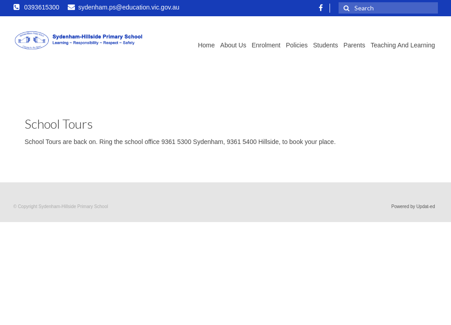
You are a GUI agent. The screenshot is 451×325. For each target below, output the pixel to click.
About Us (233, 45)
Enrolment (265, 45)
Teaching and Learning (403, 45)
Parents (354, 45)
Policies (296, 45)
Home (206, 45)
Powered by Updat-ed (413, 206)
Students (325, 45)
